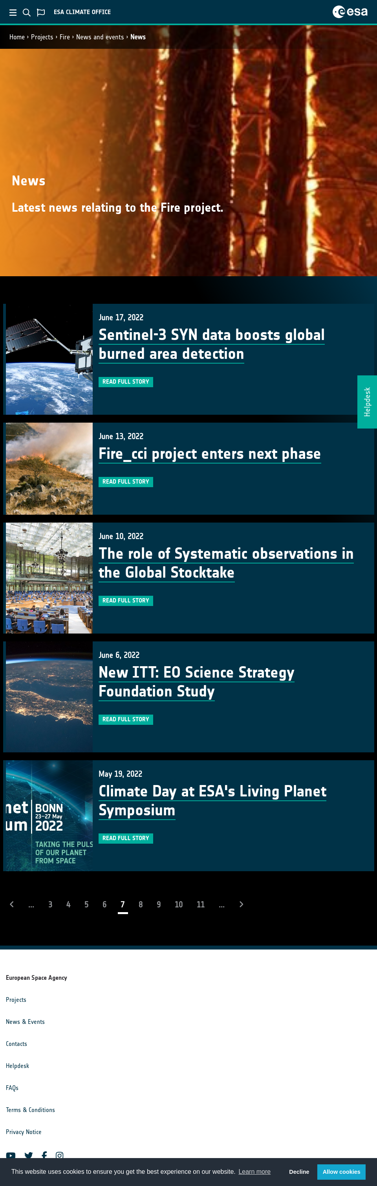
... (31, 904)
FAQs (12, 1088)
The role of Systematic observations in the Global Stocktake (226, 563)
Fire (65, 37)
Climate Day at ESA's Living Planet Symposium (212, 801)
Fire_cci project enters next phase (210, 453)
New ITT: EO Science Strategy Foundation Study (197, 682)
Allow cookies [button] (342, 1172)
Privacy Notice (24, 1132)
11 (201, 904)
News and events (100, 37)
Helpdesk (17, 1066)
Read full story (125, 381)
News (138, 37)
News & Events (25, 1021)
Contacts (16, 1043)
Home (17, 37)
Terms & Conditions (30, 1110)
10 (179, 904)
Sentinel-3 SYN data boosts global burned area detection (212, 344)
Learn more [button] (254, 1171)
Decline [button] (299, 1172)
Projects (42, 37)
